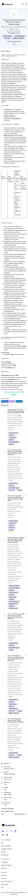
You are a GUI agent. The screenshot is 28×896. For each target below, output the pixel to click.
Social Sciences (12, 474)
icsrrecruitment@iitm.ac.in (8, 381)
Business (17, 665)
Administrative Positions (15, 663)
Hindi (18, 623)
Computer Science (13, 461)
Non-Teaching (16, 27)
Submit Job (3, 868)
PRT (15, 423)
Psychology (13, 686)
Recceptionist (11, 472)
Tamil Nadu (17, 31)
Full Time (11, 435)
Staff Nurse (19, 474)
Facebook (5, 401)
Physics (15, 470)
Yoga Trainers (19, 478)
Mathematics (11, 625)
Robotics (10, 743)
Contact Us (4, 875)
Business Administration (14, 555)
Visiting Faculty (13, 608)
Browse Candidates (6, 846)
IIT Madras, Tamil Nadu (7, 809)
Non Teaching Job (20, 36)
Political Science (18, 684)
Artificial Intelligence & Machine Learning (14, 551)
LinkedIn (19, 401)
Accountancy (13, 724)
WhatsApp (14, 392)
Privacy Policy (4, 884)
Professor (11, 606)
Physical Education (16, 627)
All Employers (4, 862)
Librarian (18, 419)
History (14, 419)
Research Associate (18, 38)
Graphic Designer (16, 733)
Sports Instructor (17, 690)
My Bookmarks (4, 855)
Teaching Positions (13, 425)
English (9, 419)
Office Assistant (13, 604)
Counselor (12, 621)
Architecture (11, 549)
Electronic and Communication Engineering (12, 570)
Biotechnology (7, 27)
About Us (3, 878)
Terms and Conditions (6, 881)
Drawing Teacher (17, 731)
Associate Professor (14, 588)
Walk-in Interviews (14, 713)
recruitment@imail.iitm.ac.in (11, 379)
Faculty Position (7, 36)
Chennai (11, 31)
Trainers (17, 747)
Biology (18, 457)
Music (13, 465)
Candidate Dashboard (6, 849)
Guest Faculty (13, 704)
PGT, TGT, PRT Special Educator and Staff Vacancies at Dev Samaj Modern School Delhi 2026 (16, 658)
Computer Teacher (17, 417)
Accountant (12, 457)
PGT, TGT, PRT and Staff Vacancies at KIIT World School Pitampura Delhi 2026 (16, 720)
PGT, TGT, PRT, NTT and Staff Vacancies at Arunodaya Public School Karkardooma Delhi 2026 (16, 616)
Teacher (11, 444)
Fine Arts (14, 675)
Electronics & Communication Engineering (15, 574)
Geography (11, 677)
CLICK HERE (15, 375)
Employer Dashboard (6, 865)
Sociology (19, 423)
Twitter (12, 401)
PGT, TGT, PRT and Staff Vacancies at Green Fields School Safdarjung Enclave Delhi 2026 (15, 452)
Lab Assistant (12, 437)
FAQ (2, 887)
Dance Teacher (18, 673)
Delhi (10, 430)
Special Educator (12, 634)
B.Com (15, 553)
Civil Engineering (12, 557)
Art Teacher (12, 503)
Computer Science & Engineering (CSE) (14, 562)
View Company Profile (7, 811)
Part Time (7, 38)
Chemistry (10, 459)
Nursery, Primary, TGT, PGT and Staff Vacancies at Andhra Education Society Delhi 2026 (16, 411)
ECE (20, 566)
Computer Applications (14, 667)
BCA (21, 553)
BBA (18, 553)
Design (16, 566)
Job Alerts (3, 852)
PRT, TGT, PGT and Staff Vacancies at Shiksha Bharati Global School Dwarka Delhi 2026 (15, 498)
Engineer (11, 590)
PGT (17, 421)
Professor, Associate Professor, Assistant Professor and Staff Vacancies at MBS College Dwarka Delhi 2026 (16, 540)
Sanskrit (17, 472)
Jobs (2, 843)
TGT (19, 425)
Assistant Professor (14, 586)
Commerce (12, 415)
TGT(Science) (11, 428)
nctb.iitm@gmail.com (9, 368)
